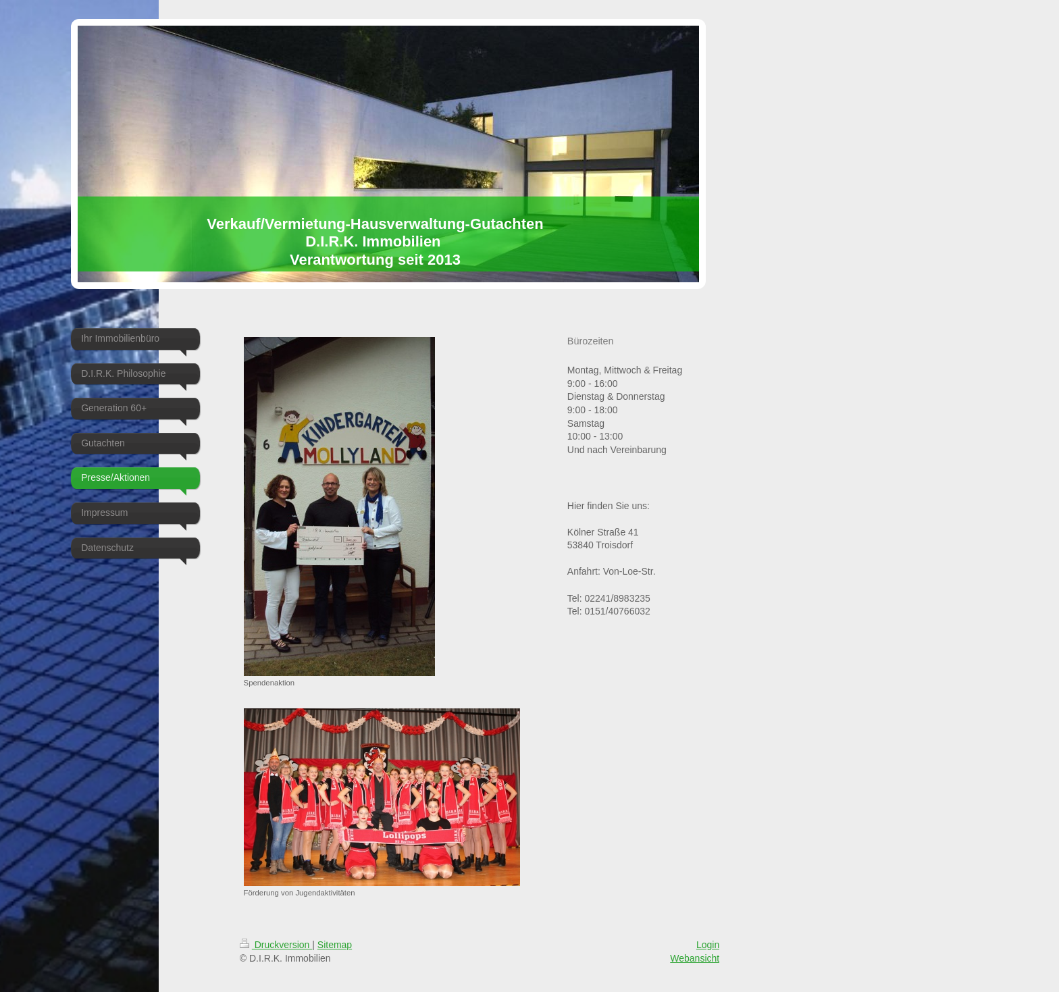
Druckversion (276, 944)
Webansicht (694, 958)
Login (707, 944)
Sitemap (334, 944)
